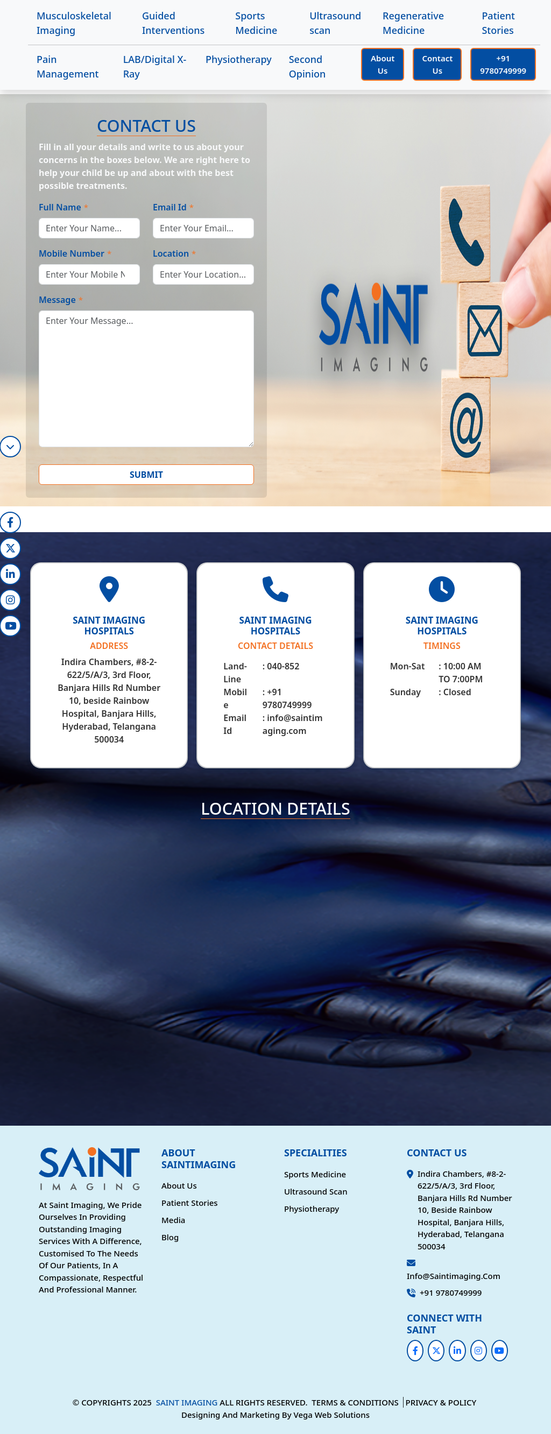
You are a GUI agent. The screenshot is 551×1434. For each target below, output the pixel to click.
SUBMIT (146, 475)
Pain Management (67, 66)
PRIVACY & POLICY (441, 1402)
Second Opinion (307, 66)
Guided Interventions (173, 23)
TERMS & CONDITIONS (354, 1402)
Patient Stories (498, 23)
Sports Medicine (256, 23)
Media (173, 1219)
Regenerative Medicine (413, 23)
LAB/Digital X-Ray (155, 66)
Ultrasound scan (335, 23)
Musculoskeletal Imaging (74, 23)
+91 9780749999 (503, 64)
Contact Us (437, 64)
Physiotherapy (239, 59)
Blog (170, 1237)
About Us (382, 64)
